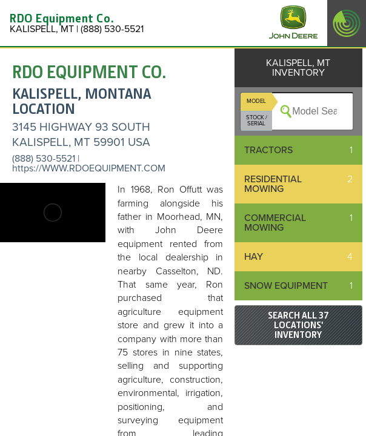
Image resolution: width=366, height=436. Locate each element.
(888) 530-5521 (43, 159)
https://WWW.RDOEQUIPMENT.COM (88, 168)
